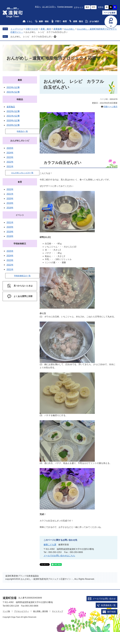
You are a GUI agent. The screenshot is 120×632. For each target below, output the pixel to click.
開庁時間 (111, 612)
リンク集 (6, 611)
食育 (20, 182)
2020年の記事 (13, 120)
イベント (20, 215)
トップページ (17, 29)
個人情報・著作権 (40, 611)
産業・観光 (78, 21)
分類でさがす (31, 29)
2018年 (10, 208)
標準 (93, 7)
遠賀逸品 (11, 107)
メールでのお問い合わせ (104, 599)
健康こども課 (50, 544)
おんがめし (69, 29)
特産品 (20, 99)
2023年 (10, 157)
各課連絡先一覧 (108, 605)
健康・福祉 (44, 21)
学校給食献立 (20, 243)
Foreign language (65, 7)
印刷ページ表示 (110, 106)
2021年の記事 (13, 92)
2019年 (10, 203)
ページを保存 (109, 13)
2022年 (10, 162)
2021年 (10, 166)
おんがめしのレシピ (19, 140)
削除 (55, 36)
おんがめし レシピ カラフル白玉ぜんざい (32, 36)
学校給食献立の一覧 (22, 276)
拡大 (87, 7)
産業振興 (57, 29)
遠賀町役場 (9, 597)
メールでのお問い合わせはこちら (59, 556)
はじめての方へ (49, 7)
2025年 (10, 148)
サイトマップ (57, 611)
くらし (30, 21)
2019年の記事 (13, 125)
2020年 (10, 198)
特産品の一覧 (22, 131)
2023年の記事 (13, 87)
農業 (20, 80)
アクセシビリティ (21, 611)
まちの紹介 (94, 21)
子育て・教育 (61, 21)
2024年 (10, 153)
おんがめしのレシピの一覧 (22, 173)
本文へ (38, 7)
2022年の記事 (13, 111)
